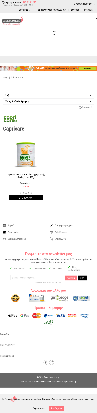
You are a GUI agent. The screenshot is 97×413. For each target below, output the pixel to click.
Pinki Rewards (58, 232)
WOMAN (71, 278)
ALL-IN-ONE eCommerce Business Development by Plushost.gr (48, 381)
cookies (37, 399)
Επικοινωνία (58, 238)
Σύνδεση (75, 9)
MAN (82, 278)
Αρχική (8, 225)
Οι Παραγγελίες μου (14, 238)
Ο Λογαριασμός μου (61, 225)
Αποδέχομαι (56, 408)
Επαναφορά (87, 107)
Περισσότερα (39, 408)
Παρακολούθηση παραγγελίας (51, 9)
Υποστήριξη (10, 232)
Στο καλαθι (25, 197)
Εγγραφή (88, 9)
